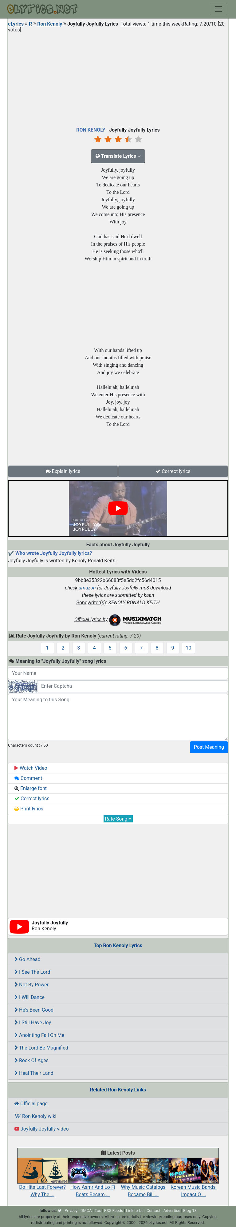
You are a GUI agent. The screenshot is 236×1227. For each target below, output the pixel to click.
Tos (98, 1210)
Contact (153, 1210)
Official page (31, 1104)
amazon (87, 588)
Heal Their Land (33, 1073)
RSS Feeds (113, 1210)
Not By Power (31, 985)
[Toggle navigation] (218, 9)
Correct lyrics (173, 471)
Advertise (171, 1210)
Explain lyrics (63, 471)
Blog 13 (190, 1210)
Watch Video (30, 768)
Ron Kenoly (49, 24)
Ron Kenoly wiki (35, 1116)
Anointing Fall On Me (39, 1035)
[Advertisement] (118, 78)
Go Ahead (27, 959)
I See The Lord (32, 972)
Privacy (71, 1210)
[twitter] (59, 1210)
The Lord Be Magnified (41, 1048)
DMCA (86, 1210)
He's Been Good (33, 1010)
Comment (28, 778)
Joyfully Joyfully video (41, 1129)
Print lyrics (28, 809)
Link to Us (135, 1210)
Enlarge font (30, 788)
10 (188, 648)
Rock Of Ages (31, 1060)
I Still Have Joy (32, 1022)
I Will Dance (29, 997)
